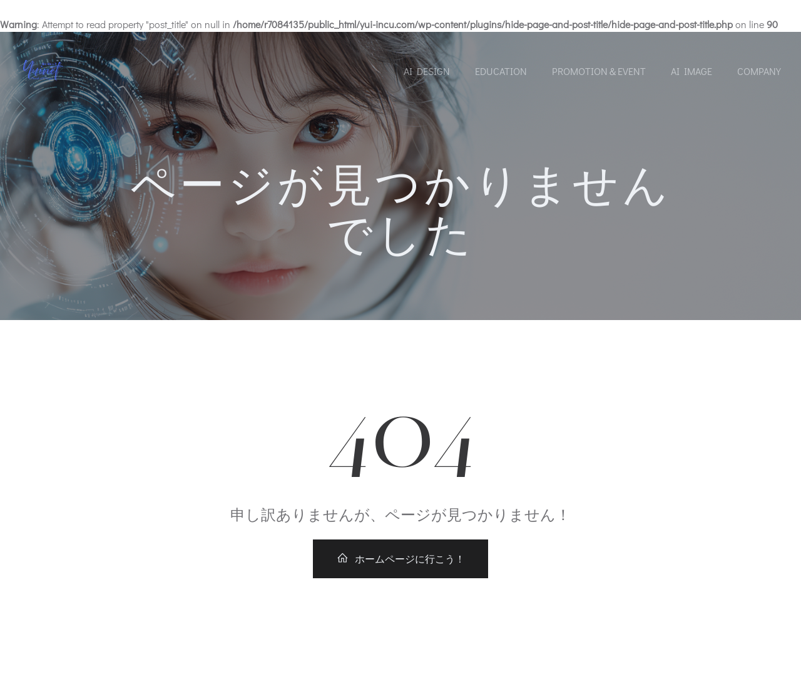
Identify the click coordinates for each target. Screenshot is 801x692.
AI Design (427, 71)
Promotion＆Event (599, 71)
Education (501, 71)
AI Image (691, 71)
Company (759, 71)
